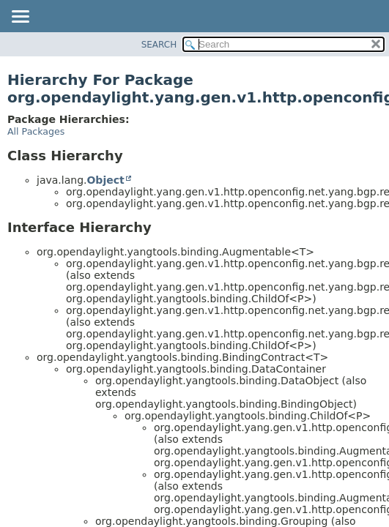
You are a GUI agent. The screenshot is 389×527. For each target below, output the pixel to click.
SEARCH (159, 45)
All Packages (35, 131)
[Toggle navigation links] (19, 17)
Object (105, 180)
